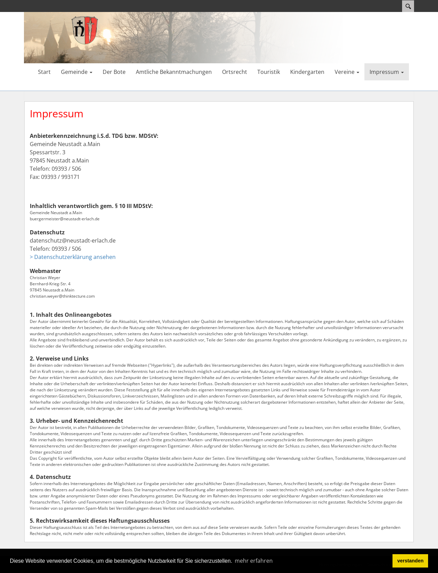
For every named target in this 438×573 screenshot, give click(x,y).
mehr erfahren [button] (254, 560)
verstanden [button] (410, 560)
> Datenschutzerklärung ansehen (73, 257)
